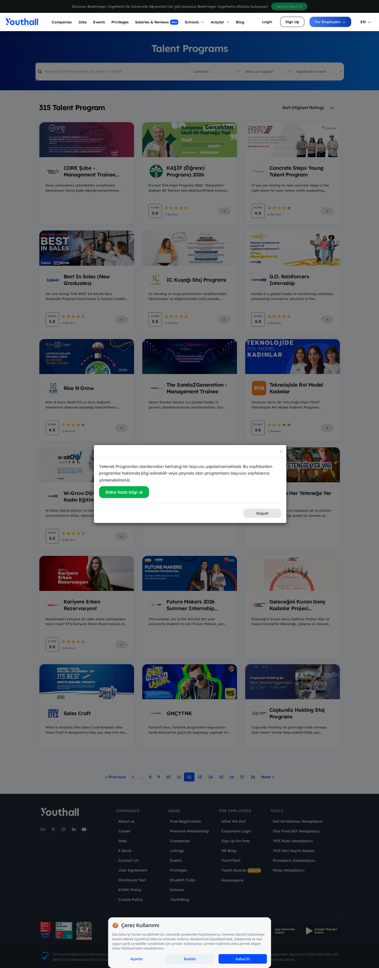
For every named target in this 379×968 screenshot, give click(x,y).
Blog (240, 22)
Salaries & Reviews (156, 22)
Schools (194, 22)
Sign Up (292, 22)
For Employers (330, 22)
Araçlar (220, 22)
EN (365, 22)
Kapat (262, 513)
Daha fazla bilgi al (124, 492)
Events (99, 22)
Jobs (82, 22)
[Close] (281, 451)
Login (267, 22)
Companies (62, 22)
